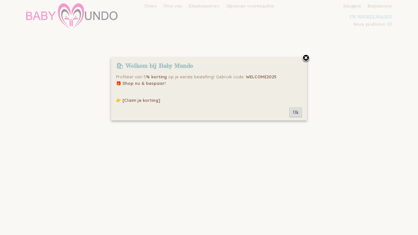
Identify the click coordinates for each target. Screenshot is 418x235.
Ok (295, 112)
